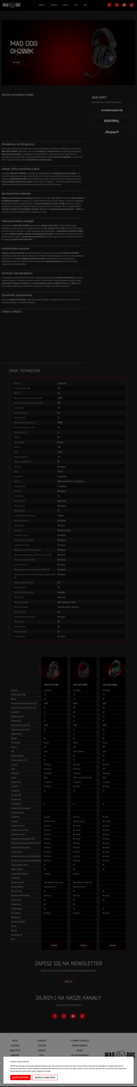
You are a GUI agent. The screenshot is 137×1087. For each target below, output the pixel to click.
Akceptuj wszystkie (20, 1077)
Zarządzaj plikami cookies (45, 1077)
